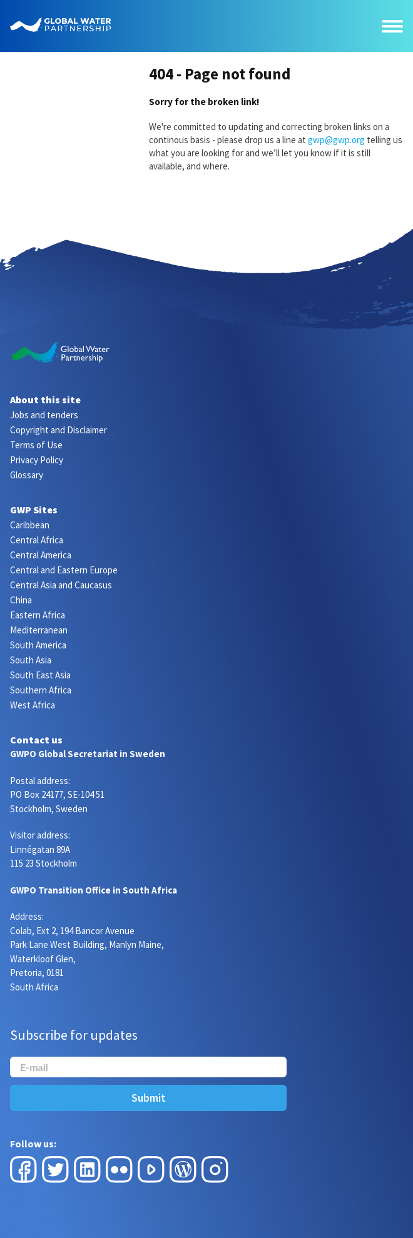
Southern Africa (40, 690)
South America (38, 645)
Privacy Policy (36, 460)
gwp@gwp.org (336, 140)
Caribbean (29, 525)
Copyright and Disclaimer (58, 430)
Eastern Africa (37, 615)
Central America (40, 555)
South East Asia (40, 675)
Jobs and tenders (44, 415)
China (21, 600)
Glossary (26, 475)
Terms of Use (36, 445)
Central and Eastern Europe (64, 570)
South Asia (30, 660)
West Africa (32, 705)
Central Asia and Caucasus (61, 585)
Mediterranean (39, 630)
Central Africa (36, 540)
